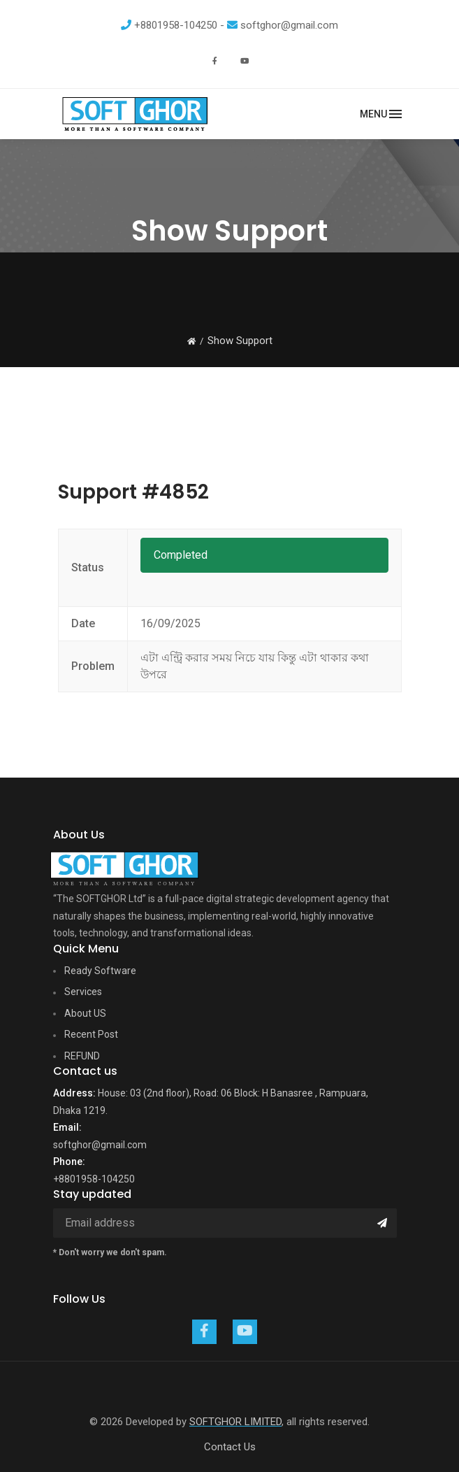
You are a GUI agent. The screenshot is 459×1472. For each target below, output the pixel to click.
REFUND (82, 1056)
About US (85, 1013)
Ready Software (100, 970)
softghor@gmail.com (282, 25)
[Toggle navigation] (381, 114)
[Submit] (382, 1223)
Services (83, 991)
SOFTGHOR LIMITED (235, 1421)
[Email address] (225, 1223)
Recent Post (91, 1034)
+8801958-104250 (169, 25)
